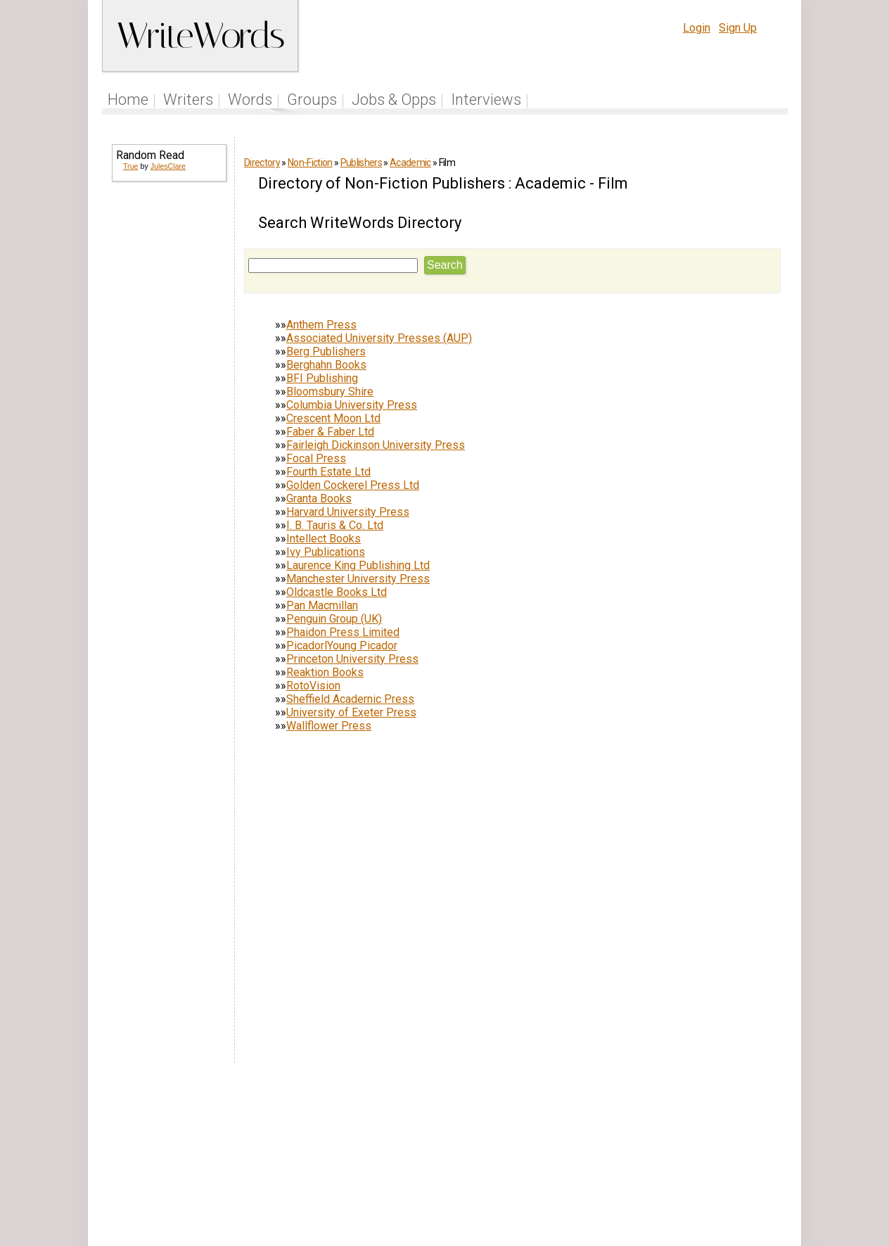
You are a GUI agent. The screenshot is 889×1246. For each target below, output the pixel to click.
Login (696, 27)
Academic (410, 162)
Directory (262, 162)
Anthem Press (321, 324)
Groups (312, 99)
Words (250, 99)
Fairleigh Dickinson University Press (375, 445)
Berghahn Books (326, 364)
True (131, 166)
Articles (489, 1157)
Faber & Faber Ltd (330, 431)
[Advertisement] (168, 408)
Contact (758, 1157)
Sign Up (738, 27)
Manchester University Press (358, 578)
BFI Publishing (322, 378)
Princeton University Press (352, 659)
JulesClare (168, 166)
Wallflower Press (328, 725)
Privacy (671, 1157)
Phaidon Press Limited (342, 632)
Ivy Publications (325, 552)
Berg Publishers (326, 351)
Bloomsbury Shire (329, 391)
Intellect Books (323, 538)
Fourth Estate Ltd (328, 471)
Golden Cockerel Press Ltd (352, 485)
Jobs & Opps (394, 99)
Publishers (361, 162)
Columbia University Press (351, 405)
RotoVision (313, 685)
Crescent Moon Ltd (333, 418)
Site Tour (541, 1157)
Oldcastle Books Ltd (336, 592)
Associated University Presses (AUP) (379, 338)
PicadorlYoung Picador (341, 645)
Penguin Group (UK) (334, 618)
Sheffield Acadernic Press (350, 699)
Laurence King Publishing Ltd (358, 565)
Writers (188, 99)
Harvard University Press (347, 512)
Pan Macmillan (322, 605)
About (716, 1157)
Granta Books (319, 498)
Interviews (486, 99)
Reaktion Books (325, 672)
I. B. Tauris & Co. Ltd (334, 525)
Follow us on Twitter (408, 1157)
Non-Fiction (310, 162)
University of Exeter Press (351, 712)
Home (128, 99)
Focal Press (316, 458)
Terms (625, 1157)
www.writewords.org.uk (565, 1184)
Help (587, 1157)
